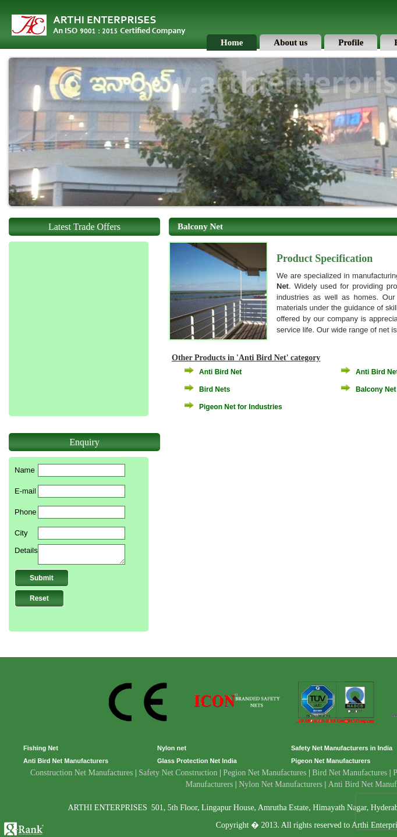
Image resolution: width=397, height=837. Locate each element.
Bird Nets (214, 389)
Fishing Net (40, 747)
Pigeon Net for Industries (240, 407)
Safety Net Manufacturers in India (341, 747)
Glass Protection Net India (197, 760)
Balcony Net (376, 389)
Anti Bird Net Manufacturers (65, 760)
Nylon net (171, 747)
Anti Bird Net (220, 372)
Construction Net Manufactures (81, 772)
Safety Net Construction (178, 772)
